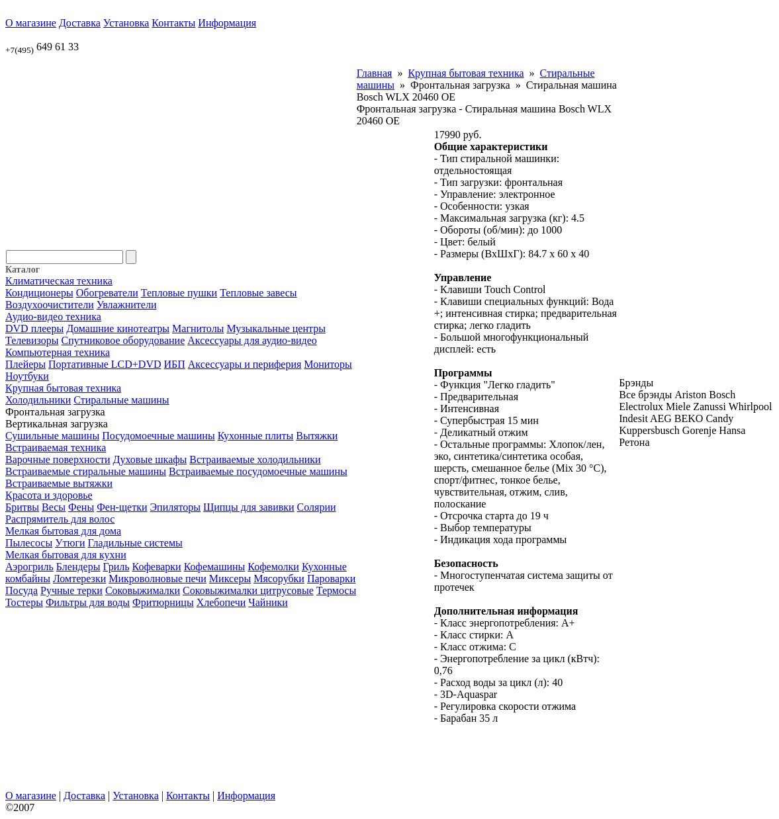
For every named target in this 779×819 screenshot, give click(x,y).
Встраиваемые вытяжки (59, 483)
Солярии (316, 507)
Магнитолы (198, 328)
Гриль (116, 566)
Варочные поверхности (58, 459)
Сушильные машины (52, 435)
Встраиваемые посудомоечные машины (258, 471)
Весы (54, 507)
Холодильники (38, 400)
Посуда (21, 590)
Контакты (173, 22)
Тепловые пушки (179, 292)
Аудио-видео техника (53, 316)
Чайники (268, 602)
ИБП (174, 364)
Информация (227, 22)
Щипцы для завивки (249, 507)
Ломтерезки (79, 578)
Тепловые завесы (258, 292)
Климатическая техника (59, 280)
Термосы (336, 590)
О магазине (30, 22)
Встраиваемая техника (55, 447)
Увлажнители (127, 304)
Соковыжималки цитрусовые (248, 590)
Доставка (80, 22)
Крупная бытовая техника (63, 388)
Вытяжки (317, 435)
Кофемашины (215, 566)
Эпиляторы (175, 507)
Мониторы (327, 364)
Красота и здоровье (49, 495)
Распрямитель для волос (60, 519)
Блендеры (78, 566)
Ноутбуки (27, 376)
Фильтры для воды (88, 602)
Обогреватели (107, 292)
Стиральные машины (121, 400)
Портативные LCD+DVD (104, 364)
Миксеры (230, 578)
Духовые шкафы (150, 459)
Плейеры (25, 364)
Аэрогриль (29, 566)
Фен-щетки (122, 507)
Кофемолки (273, 566)
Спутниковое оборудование (123, 340)
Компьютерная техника (57, 352)
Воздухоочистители (49, 304)
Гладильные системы (135, 542)
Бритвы (22, 507)
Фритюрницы (163, 602)
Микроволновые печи (157, 578)
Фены (81, 507)
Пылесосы (28, 542)
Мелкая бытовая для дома (63, 531)
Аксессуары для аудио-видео (252, 340)
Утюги (70, 542)
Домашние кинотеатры (117, 328)
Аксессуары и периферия (245, 364)
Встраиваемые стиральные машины (85, 471)
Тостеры (24, 602)
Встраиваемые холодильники (254, 459)
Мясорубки (278, 578)
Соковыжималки (142, 590)
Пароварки (331, 578)
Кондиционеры (39, 292)
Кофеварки (156, 566)
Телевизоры (31, 340)
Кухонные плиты (256, 435)
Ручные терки (71, 590)
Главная (374, 73)
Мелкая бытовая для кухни (65, 554)
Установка (126, 22)
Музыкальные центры (276, 328)
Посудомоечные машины (158, 435)
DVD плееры (34, 328)
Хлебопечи (221, 602)
